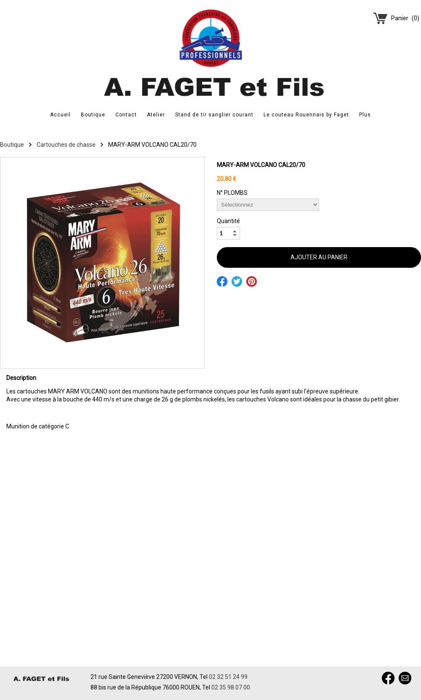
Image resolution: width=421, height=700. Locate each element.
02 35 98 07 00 (230, 687)
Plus (365, 115)
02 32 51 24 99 (228, 676)
